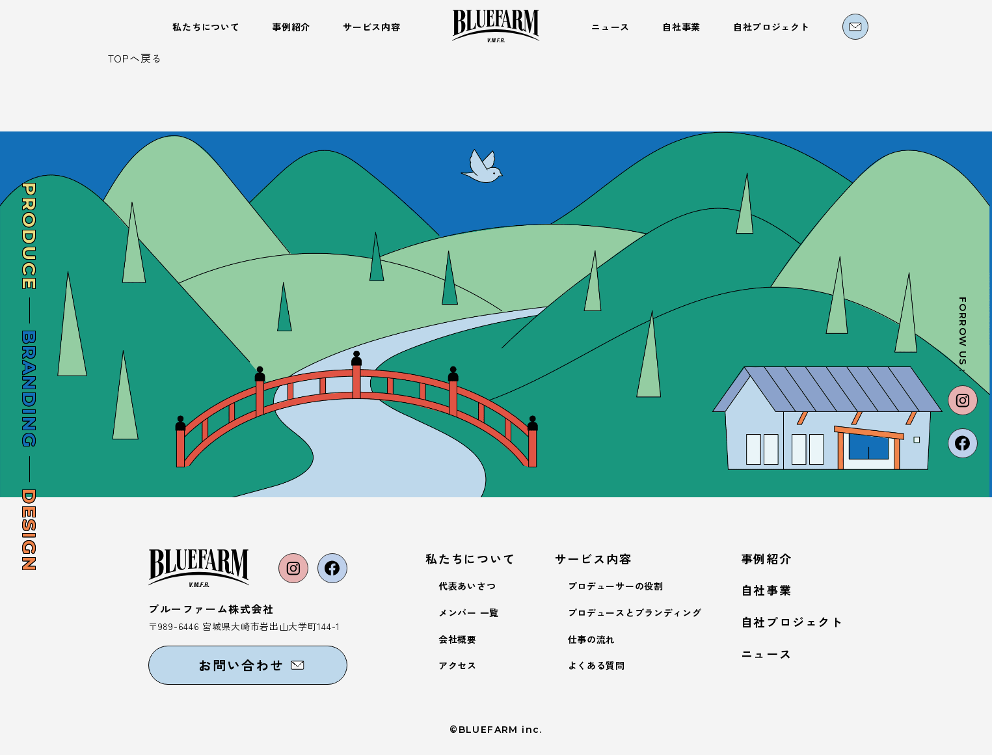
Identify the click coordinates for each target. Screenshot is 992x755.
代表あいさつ (467, 585)
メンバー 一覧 (468, 612)
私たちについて (470, 558)
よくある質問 (596, 665)
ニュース (766, 653)
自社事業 (766, 589)
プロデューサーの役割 (616, 585)
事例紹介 (766, 558)
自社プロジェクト (792, 621)
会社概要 (457, 639)
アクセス (457, 665)
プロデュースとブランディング (635, 612)
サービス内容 (593, 558)
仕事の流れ (592, 639)
